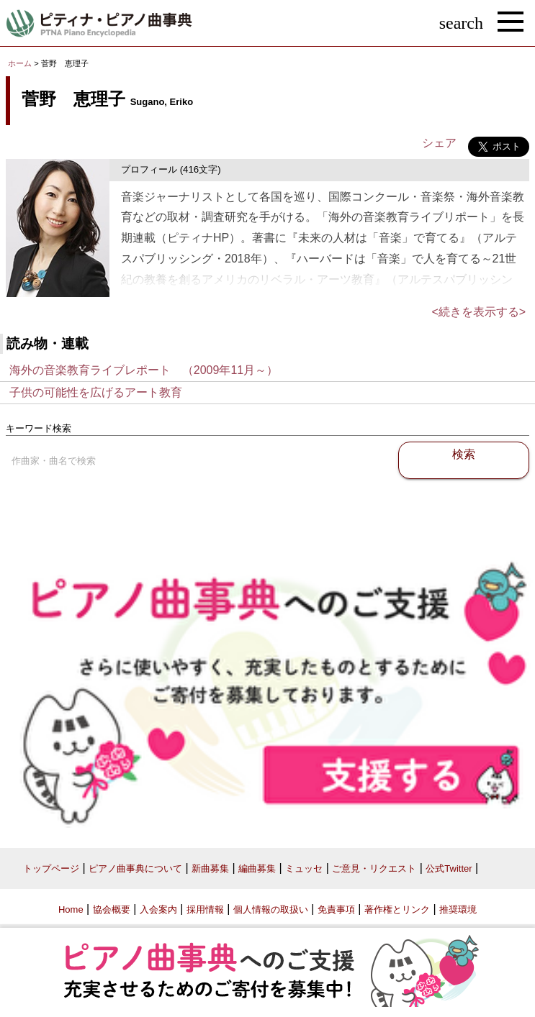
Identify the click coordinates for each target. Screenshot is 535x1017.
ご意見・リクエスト (374, 868)
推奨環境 (458, 909)
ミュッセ (304, 868)
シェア (439, 143)
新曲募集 (210, 868)
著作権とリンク (397, 909)
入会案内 (158, 909)
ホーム (20, 63)
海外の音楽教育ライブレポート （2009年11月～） (143, 370)
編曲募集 (257, 868)
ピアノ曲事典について (135, 868)
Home (71, 909)
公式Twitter (449, 868)
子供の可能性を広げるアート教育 (95, 392)
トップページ (51, 868)
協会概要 (111, 909)
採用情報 (205, 909)
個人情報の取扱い (270, 909)
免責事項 (336, 909)
